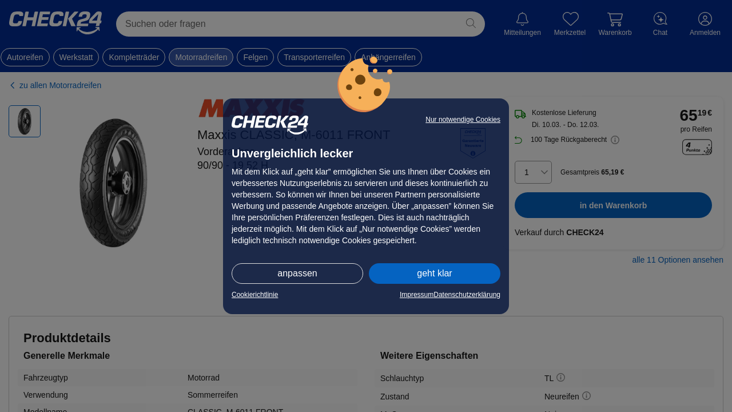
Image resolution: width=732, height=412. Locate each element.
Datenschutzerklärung (466, 295)
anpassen (297, 273)
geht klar (434, 273)
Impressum (416, 295)
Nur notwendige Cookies (462, 120)
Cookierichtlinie (255, 295)
